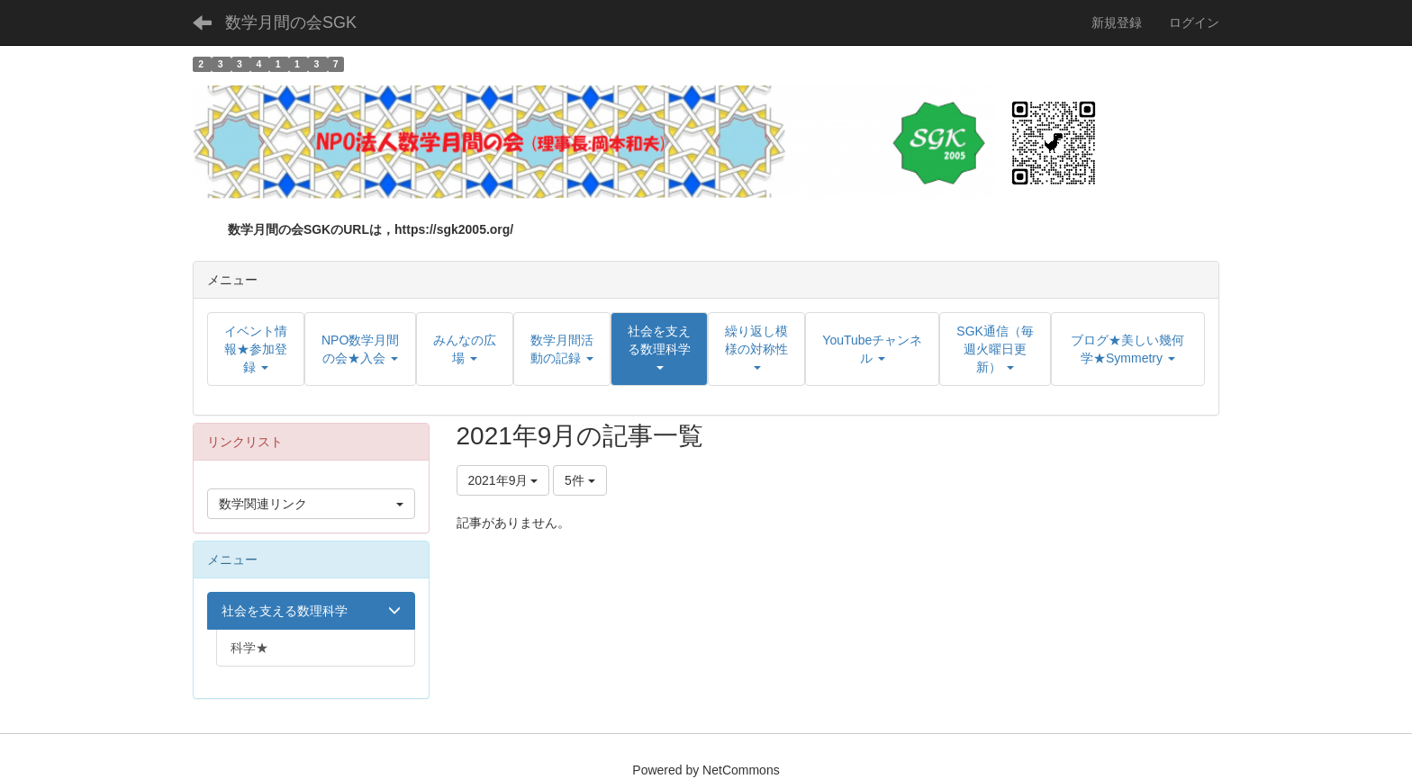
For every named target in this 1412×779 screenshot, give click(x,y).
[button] (659, 349)
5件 (580, 480)
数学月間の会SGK (291, 22)
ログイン (1194, 22)
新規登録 (1116, 22)
